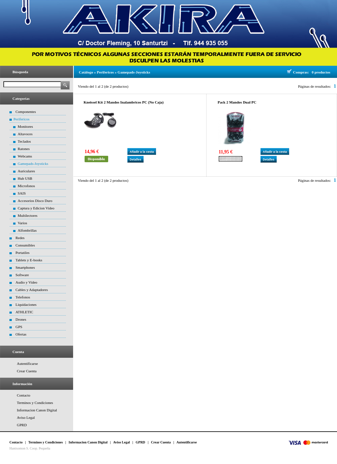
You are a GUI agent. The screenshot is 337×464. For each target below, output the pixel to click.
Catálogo (86, 72)
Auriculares (26, 171)
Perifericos (21, 119)
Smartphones (25, 267)
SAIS (22, 193)
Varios (22, 223)
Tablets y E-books (29, 260)
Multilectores (28, 215)
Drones (21, 319)
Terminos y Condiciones (35, 403)
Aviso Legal (26, 417)
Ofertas (21, 334)
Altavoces (25, 134)
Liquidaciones (26, 304)
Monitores (25, 126)
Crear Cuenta (26, 371)
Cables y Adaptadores (32, 290)
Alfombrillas (27, 230)
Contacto (23, 395)
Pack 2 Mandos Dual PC (237, 102)
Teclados (24, 141)
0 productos (321, 72)
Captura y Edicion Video (36, 208)
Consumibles (25, 245)
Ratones (24, 149)
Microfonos (26, 186)
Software (22, 275)
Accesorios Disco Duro (35, 201)
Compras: (302, 72)
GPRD (22, 425)
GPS (19, 327)
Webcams (25, 156)
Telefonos (23, 297)
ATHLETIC (24, 312)
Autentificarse (27, 363)
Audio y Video (26, 282)
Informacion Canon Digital (37, 410)
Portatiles (23, 253)
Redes (20, 238)
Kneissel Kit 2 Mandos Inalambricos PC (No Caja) (123, 102)
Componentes (26, 112)
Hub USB (25, 178)
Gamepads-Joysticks (33, 164)
